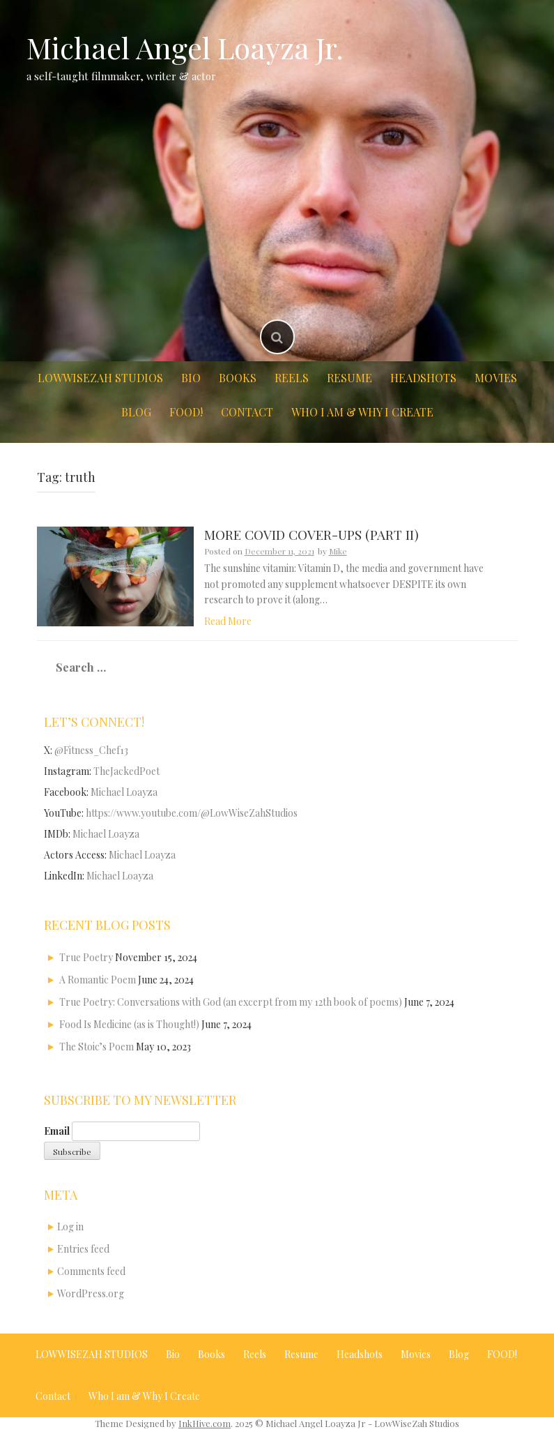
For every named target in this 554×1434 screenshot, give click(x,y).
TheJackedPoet (126, 771)
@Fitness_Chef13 (91, 750)
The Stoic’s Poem (96, 1046)
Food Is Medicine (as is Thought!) (129, 1024)
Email (57, 1131)
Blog (136, 412)
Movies (496, 377)
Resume (349, 377)
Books (237, 377)
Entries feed (83, 1248)
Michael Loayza (124, 792)
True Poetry (86, 957)
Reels (292, 377)
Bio (191, 377)
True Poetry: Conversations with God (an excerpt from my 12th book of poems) (230, 1002)
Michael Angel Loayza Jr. (185, 47)
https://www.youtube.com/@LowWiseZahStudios (192, 813)
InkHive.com (204, 1423)
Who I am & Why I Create (362, 412)
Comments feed (91, 1271)
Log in (70, 1226)
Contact (247, 412)
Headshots (423, 377)
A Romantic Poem (97, 979)
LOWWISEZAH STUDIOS (100, 377)
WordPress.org (90, 1293)
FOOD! (186, 412)
